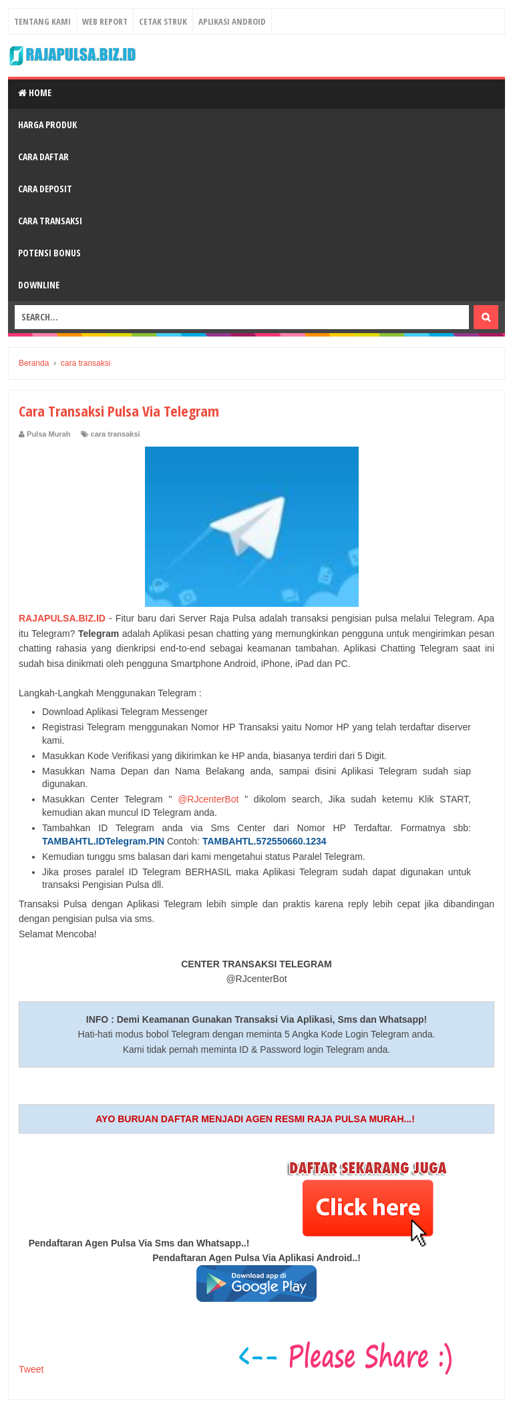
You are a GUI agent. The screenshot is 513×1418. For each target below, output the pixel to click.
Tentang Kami (42, 21)
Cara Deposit (45, 188)
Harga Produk (47, 124)
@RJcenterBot (208, 799)
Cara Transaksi (50, 220)
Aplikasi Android (232, 21)
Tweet (31, 1369)
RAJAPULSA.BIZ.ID (62, 618)
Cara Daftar (43, 156)
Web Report (105, 21)
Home (34, 92)
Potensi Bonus (49, 252)
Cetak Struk (163, 21)
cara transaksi (115, 434)
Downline (38, 284)
